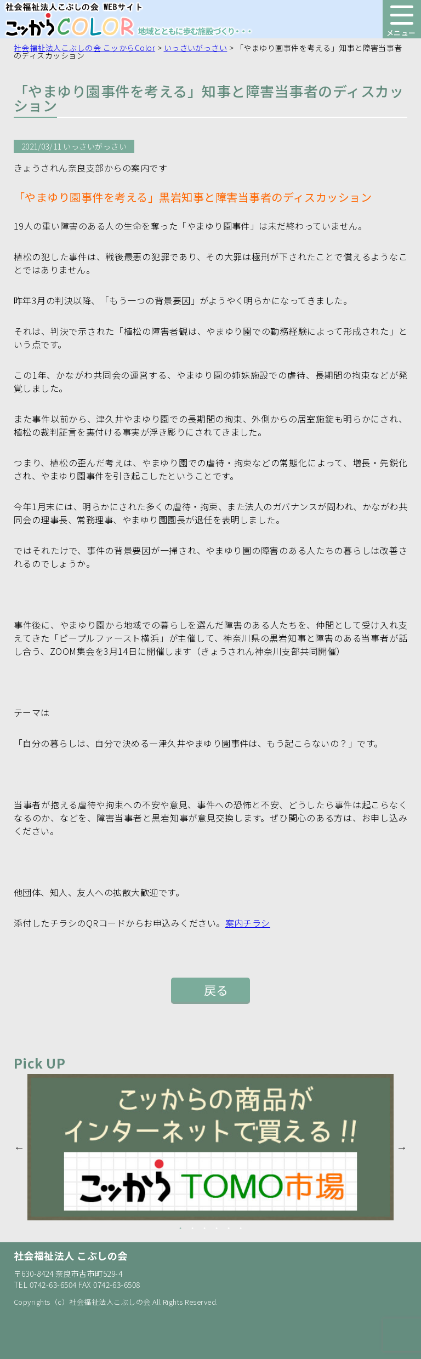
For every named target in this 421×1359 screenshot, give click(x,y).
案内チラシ (247, 922)
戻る (216, 989)
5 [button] (228, 1228)
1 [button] (180, 1228)
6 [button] (240, 1228)
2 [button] (192, 1228)
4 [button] (216, 1228)
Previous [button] (19, 1147)
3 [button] (204, 1228)
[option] (210, 1147)
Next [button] (401, 1147)
